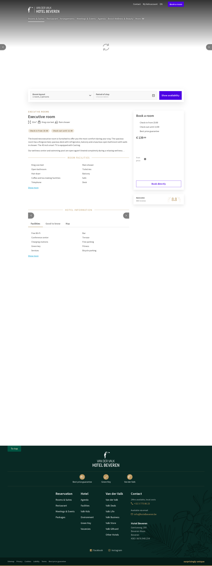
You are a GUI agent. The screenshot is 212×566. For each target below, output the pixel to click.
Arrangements (67, 18)
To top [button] (14, 448)
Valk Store (111, 523)
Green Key (106, 478)
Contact (137, 4)
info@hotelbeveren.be (143, 514)
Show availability (170, 95)
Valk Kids (85, 511)
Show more (33, 256)
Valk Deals (111, 505)
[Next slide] (209, 47)
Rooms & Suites (36, 18)
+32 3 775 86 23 (140, 503)
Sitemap (11, 561)
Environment (87, 517)
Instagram (115, 550)
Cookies (28, 561)
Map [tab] (68, 223)
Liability (36, 561)
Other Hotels (112, 534)
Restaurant (52, 18)
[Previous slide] (3, 47)
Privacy (19, 561)
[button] (31, 215)
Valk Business (112, 517)
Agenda (102, 18)
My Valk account (150, 4)
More (139, 18)
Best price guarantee (82, 478)
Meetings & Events (86, 18)
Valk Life (110, 511)
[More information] (145, 159)
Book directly (159, 183)
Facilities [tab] (35, 223)
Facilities (85, 505)
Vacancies (86, 528)
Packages (60, 517)
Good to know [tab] (53, 223)
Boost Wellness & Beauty (120, 18)
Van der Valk (129, 478)
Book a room (176, 4)
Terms (44, 561)
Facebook (96, 550)
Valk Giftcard (112, 528)
